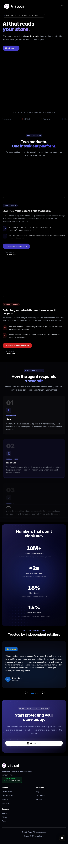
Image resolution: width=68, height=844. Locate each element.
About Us (5, 813)
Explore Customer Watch (17, 346)
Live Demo (11, 51)
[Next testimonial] (42, 693)
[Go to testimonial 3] (37, 693)
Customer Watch (7, 795)
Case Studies (40, 795)
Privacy (4, 817)
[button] (62, 838)
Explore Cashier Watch (16, 247)
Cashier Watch (7, 792)
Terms (4, 821)
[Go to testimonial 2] (35, 693)
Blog (37, 792)
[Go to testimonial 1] (32, 693)
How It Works (6, 799)
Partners (39, 799)
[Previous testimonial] (25, 693)
